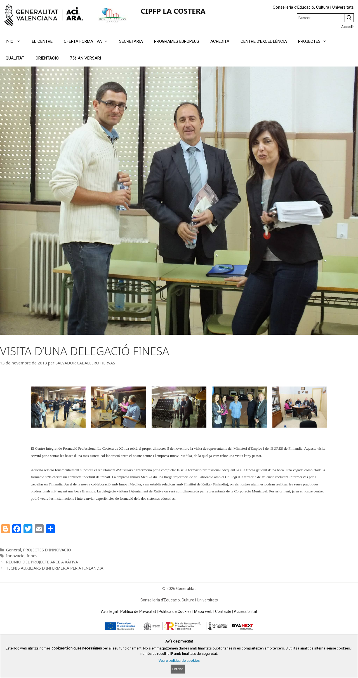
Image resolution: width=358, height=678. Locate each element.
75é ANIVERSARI (85, 58)
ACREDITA (219, 41)
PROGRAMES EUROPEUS (176, 41)
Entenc (177, 669)
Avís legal (109, 611)
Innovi (32, 555)
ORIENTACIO (47, 58)
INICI (16, 41)
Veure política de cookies (179, 660)
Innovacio (15, 555)
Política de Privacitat (138, 611)
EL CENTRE (42, 41)
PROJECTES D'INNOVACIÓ (47, 550)
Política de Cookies (175, 611)
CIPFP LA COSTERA (173, 11)
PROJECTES (315, 41)
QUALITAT (15, 58)
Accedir (347, 27)
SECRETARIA (131, 41)
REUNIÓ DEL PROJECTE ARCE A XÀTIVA (42, 562)
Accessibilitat (245, 611)
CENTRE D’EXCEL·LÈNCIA (264, 41)
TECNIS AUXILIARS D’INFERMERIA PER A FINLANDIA (54, 568)
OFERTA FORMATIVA (89, 41)
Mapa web (203, 611)
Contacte (223, 611)
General (13, 550)
